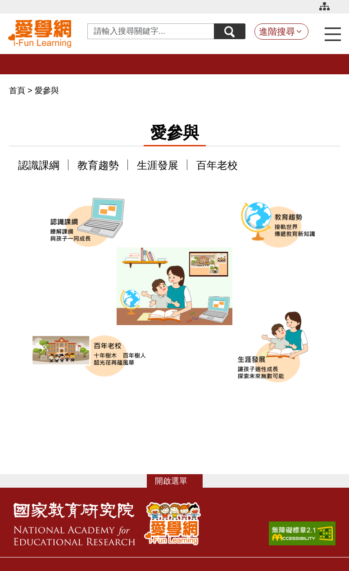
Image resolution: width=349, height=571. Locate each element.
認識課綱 (38, 165)
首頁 (18, 90)
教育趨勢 (98, 165)
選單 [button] (179, 480)
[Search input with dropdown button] (150, 31)
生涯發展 (157, 165)
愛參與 (47, 90)
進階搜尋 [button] (277, 31)
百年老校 (217, 165)
